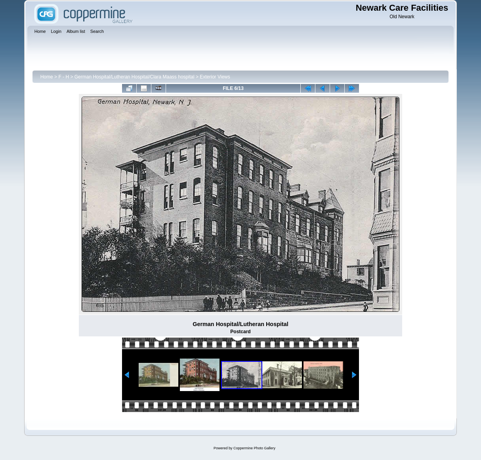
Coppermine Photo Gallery (254, 448)
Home (46, 77)
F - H (63, 77)
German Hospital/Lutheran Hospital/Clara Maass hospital (134, 77)
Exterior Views (215, 77)
